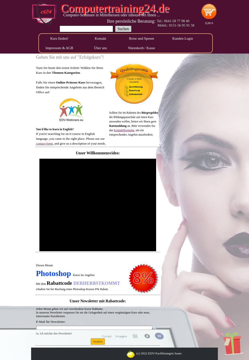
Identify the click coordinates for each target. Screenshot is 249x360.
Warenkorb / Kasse (141, 48)
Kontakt (100, 38)
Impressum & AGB (59, 48)
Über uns (100, 48)
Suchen (123, 29)
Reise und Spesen (141, 38)
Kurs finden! (59, 38)
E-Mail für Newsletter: (50, 321)
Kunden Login (182, 38)
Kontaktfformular (124, 130)
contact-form (44, 143)
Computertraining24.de (115, 7)
